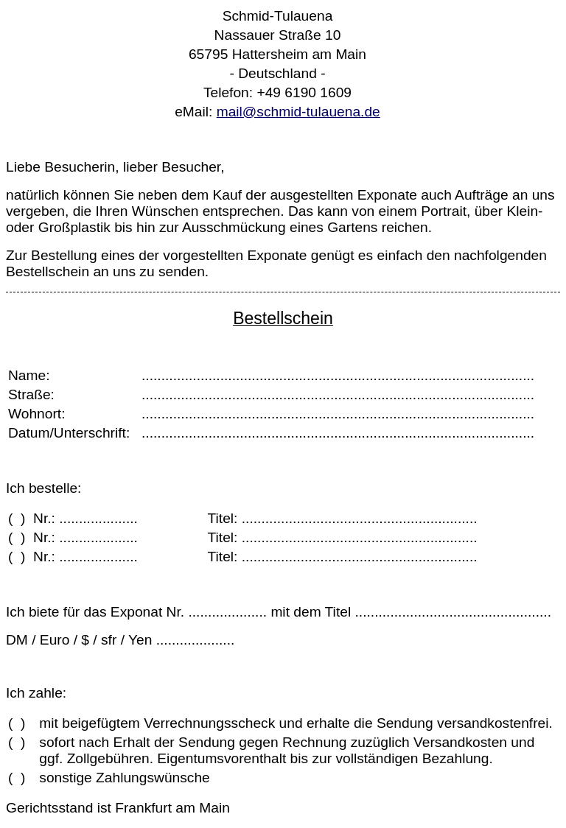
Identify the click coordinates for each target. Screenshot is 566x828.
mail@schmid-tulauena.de (298, 111)
